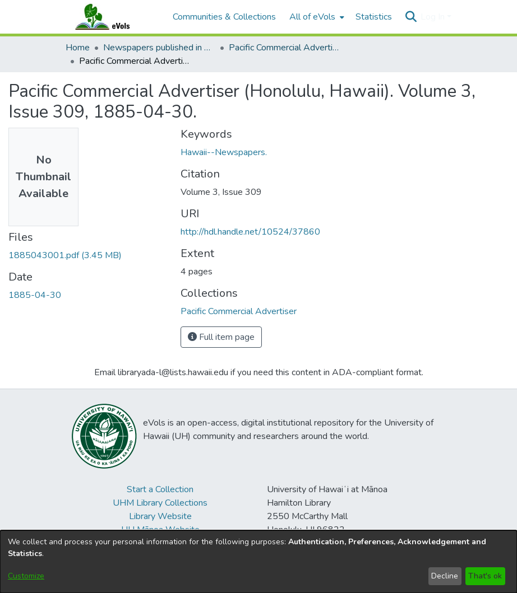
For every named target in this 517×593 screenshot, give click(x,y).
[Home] (113, 17)
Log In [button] (434, 17)
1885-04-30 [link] (34, 295)
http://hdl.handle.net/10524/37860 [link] (250, 232)
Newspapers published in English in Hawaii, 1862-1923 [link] (159, 47)
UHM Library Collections (160, 503)
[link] (65, 255)
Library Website (160, 516)
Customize (26, 576)
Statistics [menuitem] (374, 17)
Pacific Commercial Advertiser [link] (285, 47)
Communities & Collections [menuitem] (224, 17)
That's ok (485, 576)
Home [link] (78, 47)
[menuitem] (315, 17)
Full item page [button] (221, 337)
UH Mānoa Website (160, 530)
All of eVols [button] (312, 17)
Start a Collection (160, 489)
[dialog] (258, 561)
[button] (411, 17)
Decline (444, 576)
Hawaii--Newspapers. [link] (224, 152)
